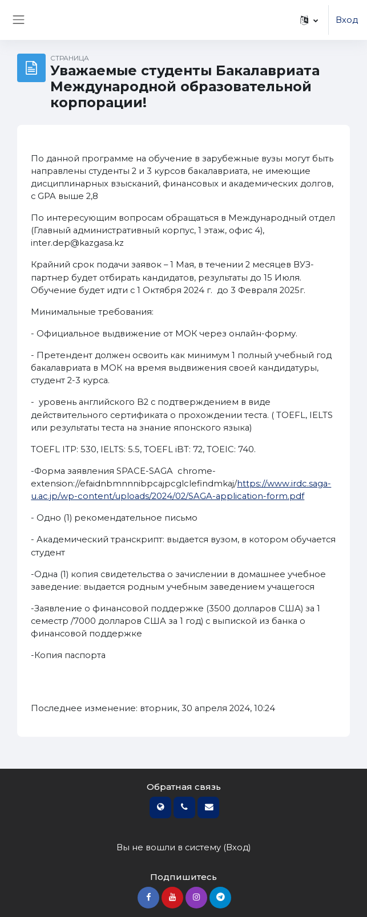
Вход (347, 20)
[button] (309, 20)
